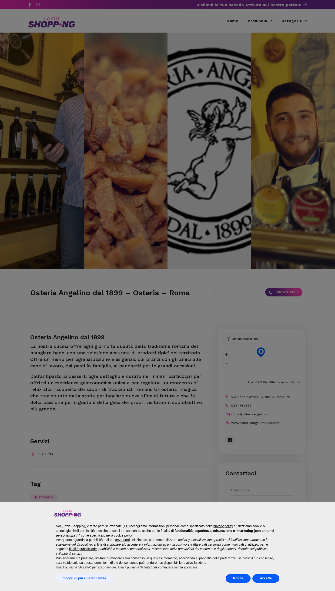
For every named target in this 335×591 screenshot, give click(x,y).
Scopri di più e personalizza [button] (84, 578)
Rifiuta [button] (238, 578)
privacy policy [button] (223, 526)
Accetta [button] (266, 578)
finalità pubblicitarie (83, 549)
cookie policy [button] (123, 535)
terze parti (122, 540)
